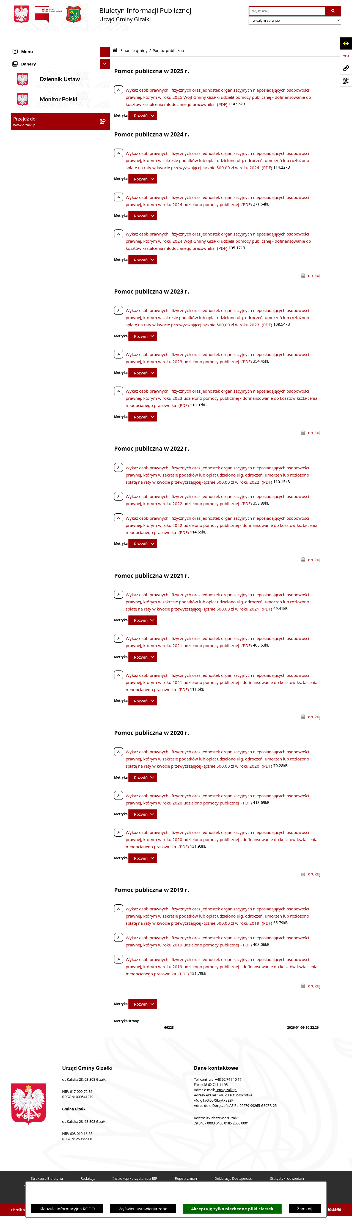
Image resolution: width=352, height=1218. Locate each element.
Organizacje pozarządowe (37, 351)
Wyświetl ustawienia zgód (143, 1208)
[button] (106, 48)
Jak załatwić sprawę (31, 206)
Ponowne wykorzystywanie (39, 465)
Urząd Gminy (25, 320)
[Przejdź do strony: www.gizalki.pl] (346, 68)
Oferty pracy (25, 179)
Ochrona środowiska (33, 362)
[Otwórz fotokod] (346, 80)
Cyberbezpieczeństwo (33, 475)
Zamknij (304, 1208)
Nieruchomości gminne (35, 169)
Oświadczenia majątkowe (37, 372)
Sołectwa (21, 341)
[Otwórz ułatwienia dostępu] (346, 43)
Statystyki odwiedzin (287, 1164)
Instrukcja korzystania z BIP (134, 1164)
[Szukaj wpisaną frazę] (333, 11)
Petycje (20, 392)
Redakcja (88, 1164)
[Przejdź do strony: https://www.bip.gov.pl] (346, 56)
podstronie (290, 1194)
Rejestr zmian (186, 1164)
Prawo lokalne (26, 382)
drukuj (314, 261)
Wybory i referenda (31, 403)
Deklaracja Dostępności (233, 1164)
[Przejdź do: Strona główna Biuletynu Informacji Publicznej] (114, 36)
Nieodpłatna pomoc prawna (39, 423)
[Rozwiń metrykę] (142, 101)
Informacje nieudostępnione (40, 454)
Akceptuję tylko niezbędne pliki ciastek (232, 1209)
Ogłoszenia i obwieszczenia (39, 48)
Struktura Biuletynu (47, 1164)
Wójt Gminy (24, 310)
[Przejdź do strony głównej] (101, 14)
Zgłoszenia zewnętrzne (34, 444)
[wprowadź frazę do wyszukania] (287, 11)
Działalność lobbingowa (35, 413)
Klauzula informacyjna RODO (67, 1208)
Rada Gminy (24, 300)
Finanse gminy (27, 217)
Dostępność (24, 434)
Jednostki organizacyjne (35, 330)
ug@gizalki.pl (226, 1076)
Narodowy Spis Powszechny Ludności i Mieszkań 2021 (50, 193)
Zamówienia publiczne (34, 159)
